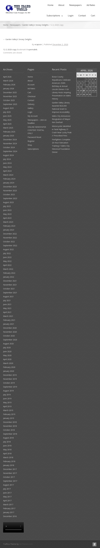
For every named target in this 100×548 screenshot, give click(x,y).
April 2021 (7, 312)
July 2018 (7, 441)
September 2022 (10, 245)
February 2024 (9, 179)
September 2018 (10, 434)
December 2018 (10, 422)
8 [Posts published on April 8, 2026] (86, 83)
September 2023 (10, 198)
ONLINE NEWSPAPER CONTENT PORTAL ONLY (37, 130)
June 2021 (7, 304)
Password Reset (34, 137)
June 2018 (7, 445)
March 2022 (8, 269)
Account (31, 84)
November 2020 (10, 332)
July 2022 (7, 253)
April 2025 (7, 124)
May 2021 (7, 308)
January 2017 (8, 512)
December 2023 (10, 186)
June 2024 (7, 163)
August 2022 (8, 249)
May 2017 (7, 496)
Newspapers (75, 5)
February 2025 (9, 131)
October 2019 (9, 383)
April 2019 (7, 406)
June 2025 (7, 116)
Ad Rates (91, 5)
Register (31, 141)
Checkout (32, 96)
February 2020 (9, 367)
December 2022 (10, 233)
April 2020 (7, 359)
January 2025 (8, 135)
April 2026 (7, 76)
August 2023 (8, 202)
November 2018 (10, 426)
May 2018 (7, 449)
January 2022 (8, 277)
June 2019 (7, 398)
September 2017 (10, 481)
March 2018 (8, 457)
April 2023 (7, 218)
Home (50, 5)
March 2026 (8, 80)
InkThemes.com (26, 544)
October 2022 (9, 241)
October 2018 (9, 430)
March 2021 (8, 316)
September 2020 (10, 339)
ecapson (38, 44)
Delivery (31, 104)
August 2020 (8, 343)
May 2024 (7, 167)
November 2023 (10, 190)
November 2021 (10, 284)
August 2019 (8, 390)
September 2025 (10, 104)
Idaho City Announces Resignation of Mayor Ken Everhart (61, 119)
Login (70, 15)
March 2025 (8, 128)
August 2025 (8, 108)
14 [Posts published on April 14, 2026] (84, 87)
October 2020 (9, 336)
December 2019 (10, 375)
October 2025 (9, 100)
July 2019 (7, 394)
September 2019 (10, 387)
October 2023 (9, 194)
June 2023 (7, 210)
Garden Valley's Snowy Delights (35, 25)
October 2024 (9, 147)
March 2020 (8, 363)
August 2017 (8, 485)
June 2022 (7, 257)
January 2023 (8, 230)
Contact (82, 15)
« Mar (78, 100)
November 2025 (10, 96)
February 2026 (9, 84)
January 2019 (8, 418)
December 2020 (10, 328)
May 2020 (7, 355)
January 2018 (8, 465)
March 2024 (8, 175)
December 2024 (10, 139)
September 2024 (10, 151)
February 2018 (9, 461)
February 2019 (9, 414)
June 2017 (7, 492)
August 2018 (8, 438)
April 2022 (7, 265)
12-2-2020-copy (9, 49)
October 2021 (9, 288)
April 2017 (7, 500)
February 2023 (9, 226)
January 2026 (8, 88)
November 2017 (10, 473)
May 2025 (7, 120)
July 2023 (7, 206)
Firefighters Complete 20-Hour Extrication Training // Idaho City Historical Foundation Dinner (61, 145)
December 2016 (10, 516)
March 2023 (8, 222)
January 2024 (8, 182)
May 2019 (7, 402)
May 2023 (7, 214)
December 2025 (10, 92)
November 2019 (10, 379)
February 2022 (9, 273)
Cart (93, 15)
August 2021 (8, 296)
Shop (30, 145)
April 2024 (7, 171)
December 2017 (10, 469)
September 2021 (10, 292)
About (61, 5)
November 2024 (10, 143)
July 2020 (7, 347)
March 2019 (8, 410)
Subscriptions (53, 15)
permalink (33, 49)
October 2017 (9, 477)
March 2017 (8, 504)
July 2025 (7, 112)
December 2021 (10, 281)
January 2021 (8, 324)
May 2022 (7, 261)
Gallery (30, 108)
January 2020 (8, 371)
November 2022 (10, 237)
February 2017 (9, 508)
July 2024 (7, 159)
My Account (33, 116)
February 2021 (9, 320)
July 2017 (7, 489)
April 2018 (7, 453)
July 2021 (7, 300)
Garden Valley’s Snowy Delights (17, 39)
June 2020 (7, 351)
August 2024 (8, 155)
